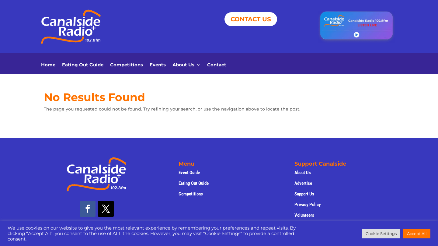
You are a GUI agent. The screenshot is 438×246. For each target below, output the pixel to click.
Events (158, 65)
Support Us (304, 194)
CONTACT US (251, 19)
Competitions (126, 65)
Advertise (303, 183)
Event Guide (189, 172)
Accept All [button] (417, 233)
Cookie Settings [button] (381, 233)
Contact (216, 65)
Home (48, 65)
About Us (183, 65)
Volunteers (304, 215)
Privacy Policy (307, 204)
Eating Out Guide (82, 65)
